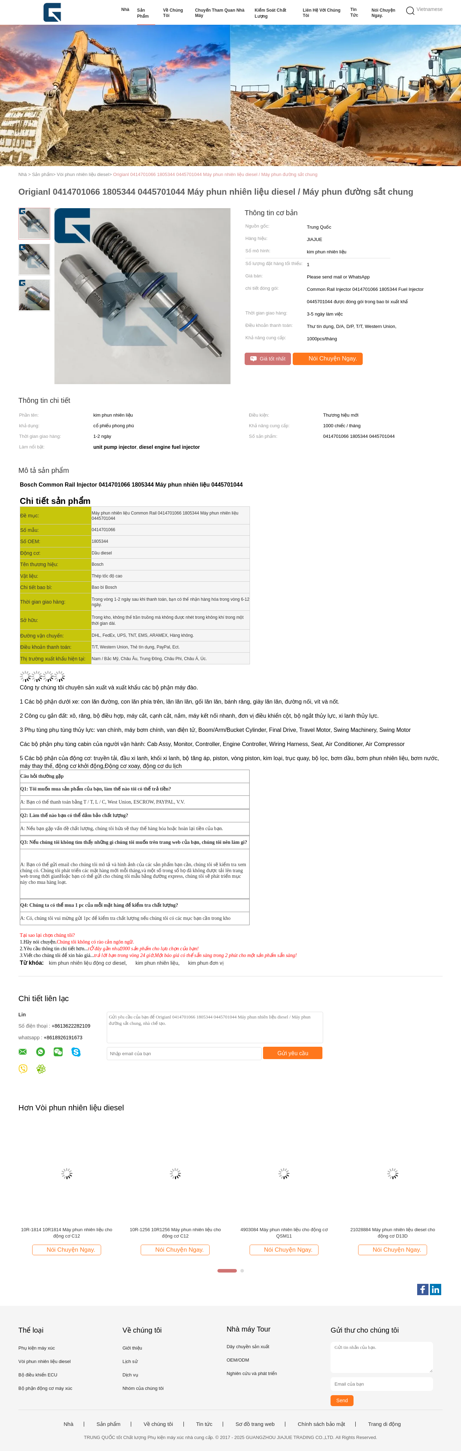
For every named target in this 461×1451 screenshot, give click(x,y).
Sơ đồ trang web (255, 1424)
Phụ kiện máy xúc (36, 1348)
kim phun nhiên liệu (156, 963)
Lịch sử (130, 1361)
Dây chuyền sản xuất (248, 1346)
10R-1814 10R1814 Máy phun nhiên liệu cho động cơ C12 (66, 1233)
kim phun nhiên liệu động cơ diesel (87, 963)
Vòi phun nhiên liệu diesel (44, 1361)
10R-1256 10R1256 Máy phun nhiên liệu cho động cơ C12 (175, 1233)
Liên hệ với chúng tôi (321, 13)
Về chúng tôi (173, 13)
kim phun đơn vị (205, 963)
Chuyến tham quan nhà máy (220, 13)
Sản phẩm (143, 13)
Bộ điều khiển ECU (37, 1374)
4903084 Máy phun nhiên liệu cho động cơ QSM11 (283, 1233)
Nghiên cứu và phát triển (252, 1373)
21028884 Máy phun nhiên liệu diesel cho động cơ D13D (392, 1233)
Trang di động (384, 1424)
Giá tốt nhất (267, 359)
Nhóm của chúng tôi (142, 1388)
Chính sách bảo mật (321, 1424)
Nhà (125, 9)
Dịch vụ (130, 1374)
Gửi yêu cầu (293, 1053)
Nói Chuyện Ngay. (383, 13)
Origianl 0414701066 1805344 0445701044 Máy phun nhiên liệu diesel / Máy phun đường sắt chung (215, 174)
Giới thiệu (132, 1348)
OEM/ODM (238, 1360)
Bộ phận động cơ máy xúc (45, 1388)
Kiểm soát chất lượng (270, 13)
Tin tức (354, 12)
